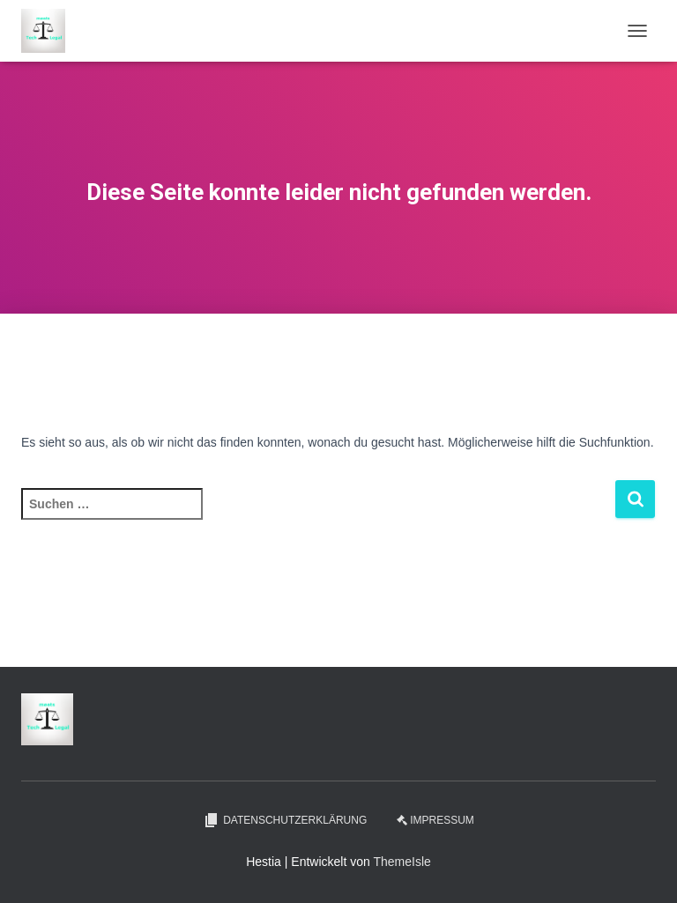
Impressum (435, 820)
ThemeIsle (401, 862)
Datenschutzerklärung (285, 820)
